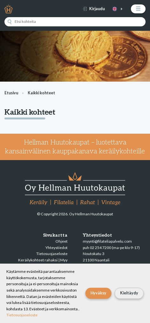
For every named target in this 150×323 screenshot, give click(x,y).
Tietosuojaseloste (52, 253)
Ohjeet (61, 241)
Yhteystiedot (57, 247)
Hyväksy (98, 293)
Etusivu (11, 93)
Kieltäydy (129, 293)
